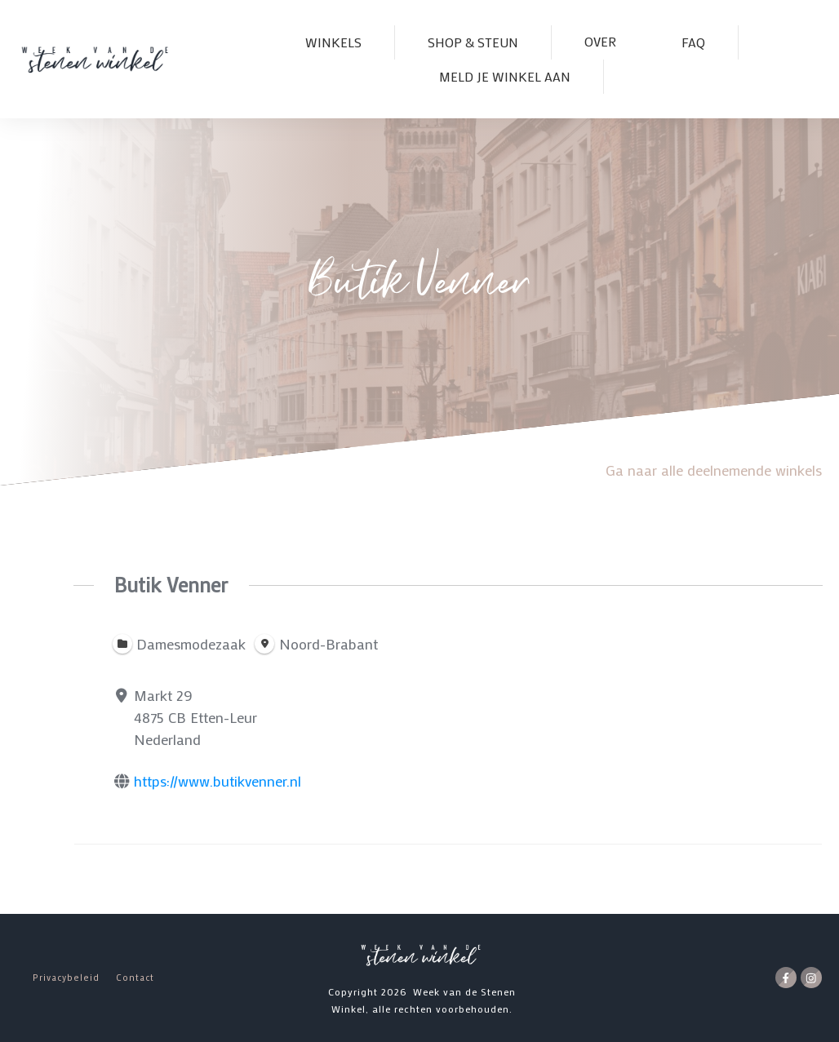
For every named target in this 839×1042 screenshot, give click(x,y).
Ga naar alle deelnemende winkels (714, 470)
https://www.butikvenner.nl (217, 781)
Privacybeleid (66, 977)
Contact (135, 977)
